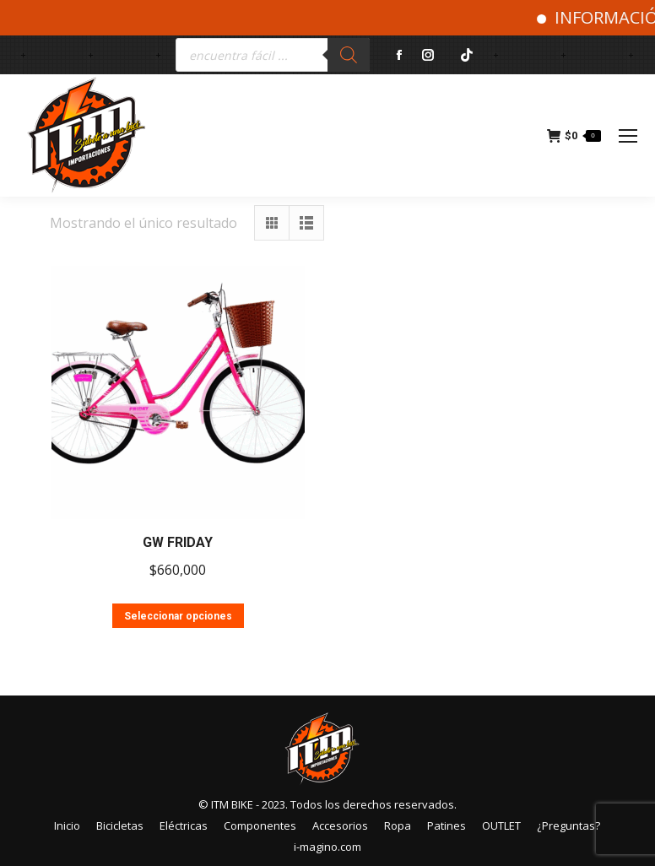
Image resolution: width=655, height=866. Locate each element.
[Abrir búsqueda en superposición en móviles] (273, 55)
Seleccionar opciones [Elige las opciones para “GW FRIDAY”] (178, 616)
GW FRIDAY (178, 542)
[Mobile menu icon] (628, 136)
